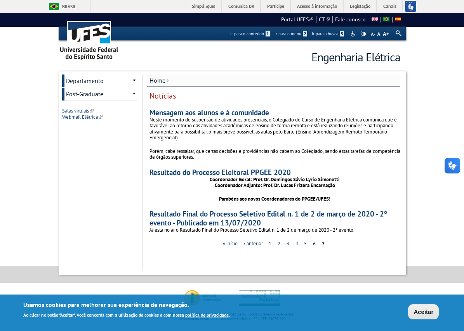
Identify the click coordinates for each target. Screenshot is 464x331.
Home (157, 80)
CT (324, 19)
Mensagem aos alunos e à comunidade (209, 112)
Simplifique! (203, 6)
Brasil (69, 6)
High (363, 34)
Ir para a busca (328, 33)
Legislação (360, 6)
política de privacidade (207, 316)
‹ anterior (253, 243)
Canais (389, 6)
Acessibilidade (354, 33)
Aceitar (423, 312)
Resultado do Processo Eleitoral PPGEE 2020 (220, 172)
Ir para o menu (291, 33)
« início (230, 243)
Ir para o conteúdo (250, 33)
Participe (275, 6)
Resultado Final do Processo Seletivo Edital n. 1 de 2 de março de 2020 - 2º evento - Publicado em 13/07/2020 (268, 218)
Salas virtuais (78, 110)
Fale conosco (350, 19)
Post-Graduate (84, 94)
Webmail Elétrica (82, 117)
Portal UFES (297, 19)
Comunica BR (241, 6)
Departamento (85, 81)
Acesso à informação (317, 6)
